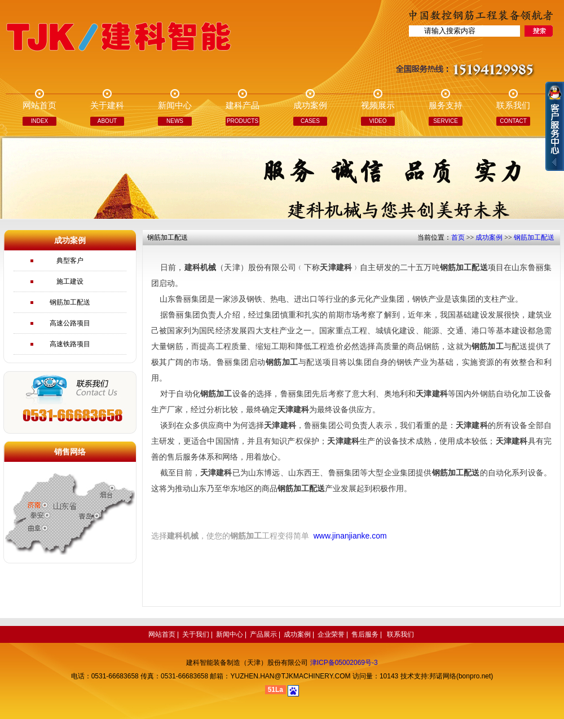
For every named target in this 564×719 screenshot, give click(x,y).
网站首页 (161, 634)
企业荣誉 (331, 634)
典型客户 (69, 260)
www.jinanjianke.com (350, 535)
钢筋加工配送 (70, 302)
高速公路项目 (70, 323)
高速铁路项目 (70, 344)
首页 (458, 237)
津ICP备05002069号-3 (344, 663)
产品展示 (263, 634)
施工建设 (69, 281)
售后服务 (364, 634)
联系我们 (400, 634)
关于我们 (195, 634)
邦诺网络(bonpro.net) (461, 676)
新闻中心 (229, 634)
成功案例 (489, 237)
